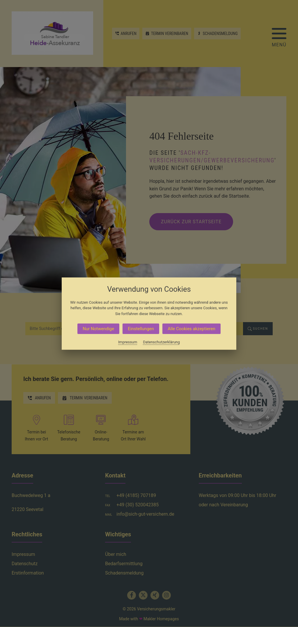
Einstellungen (141, 328)
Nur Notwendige (98, 328)
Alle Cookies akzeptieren (191, 328)
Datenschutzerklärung (161, 342)
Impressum (127, 342)
